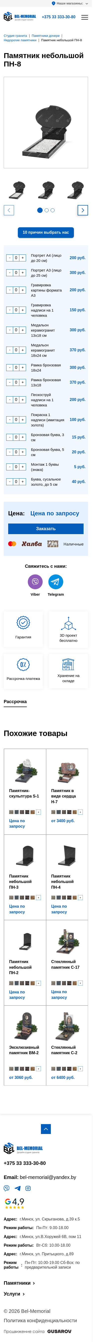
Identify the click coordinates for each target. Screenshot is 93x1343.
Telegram (56, 585)
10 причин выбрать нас (46, 232)
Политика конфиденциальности (40, 1320)
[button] (40, 210)
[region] (46, 671)
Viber (35, 585)
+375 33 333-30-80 (59, 17)
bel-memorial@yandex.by (48, 1177)
